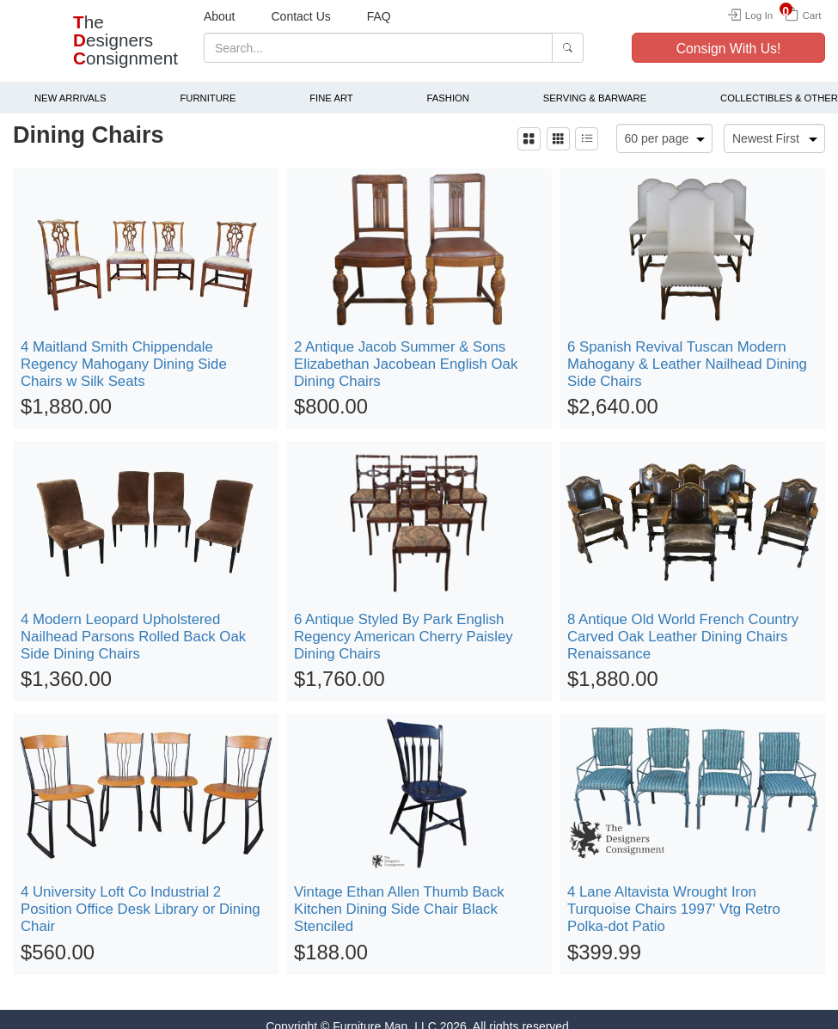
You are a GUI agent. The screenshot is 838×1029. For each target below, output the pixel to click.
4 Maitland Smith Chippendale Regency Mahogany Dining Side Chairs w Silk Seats (124, 350)
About (219, 16)
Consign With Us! (728, 48)
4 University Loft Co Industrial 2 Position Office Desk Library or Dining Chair (140, 895)
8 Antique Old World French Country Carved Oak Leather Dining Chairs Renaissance (682, 622)
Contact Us (301, 16)
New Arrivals (70, 84)
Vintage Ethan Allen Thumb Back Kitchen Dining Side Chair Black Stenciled (399, 895)
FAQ (379, 16)
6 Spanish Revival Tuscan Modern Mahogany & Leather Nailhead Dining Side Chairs (687, 350)
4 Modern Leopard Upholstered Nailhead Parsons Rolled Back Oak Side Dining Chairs (133, 622)
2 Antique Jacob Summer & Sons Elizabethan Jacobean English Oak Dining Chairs (405, 350)
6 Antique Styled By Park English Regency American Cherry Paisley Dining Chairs (403, 622)
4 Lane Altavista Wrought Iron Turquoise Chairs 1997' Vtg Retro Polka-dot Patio (673, 895)
